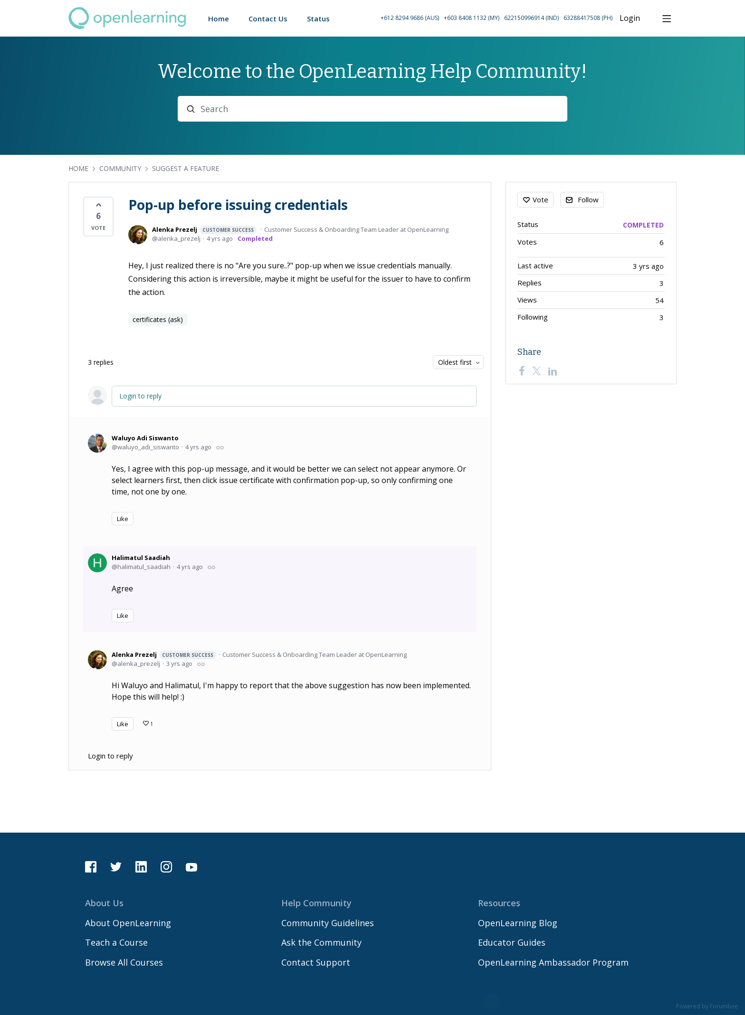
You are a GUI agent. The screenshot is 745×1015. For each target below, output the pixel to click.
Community (120, 168)
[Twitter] (536, 371)
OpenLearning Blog (517, 923)
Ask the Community (321, 942)
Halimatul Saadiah (141, 557)
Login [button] (630, 18)
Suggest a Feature (185, 168)
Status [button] (318, 18)
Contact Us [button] (267, 18)
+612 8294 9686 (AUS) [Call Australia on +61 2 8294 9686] (410, 18)
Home (78, 168)
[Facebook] (521, 371)
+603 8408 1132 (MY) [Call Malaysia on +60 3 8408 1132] (471, 18)
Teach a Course (116, 942)
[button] (496, 18)
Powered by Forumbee (707, 1006)
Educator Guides (511, 942)
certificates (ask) (158, 319)
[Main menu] (666, 18)
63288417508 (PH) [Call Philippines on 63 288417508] (588, 18)
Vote (540, 199)
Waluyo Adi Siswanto (145, 438)
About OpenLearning (128, 923)
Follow (588, 199)
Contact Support (315, 962)
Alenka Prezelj (204, 229)
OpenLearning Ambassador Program (553, 962)
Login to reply (140, 395)
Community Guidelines (327, 923)
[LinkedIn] (552, 371)
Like (122, 518)
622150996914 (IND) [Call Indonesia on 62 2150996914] (531, 18)
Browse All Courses (124, 962)
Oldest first (455, 362)
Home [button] (218, 18)
